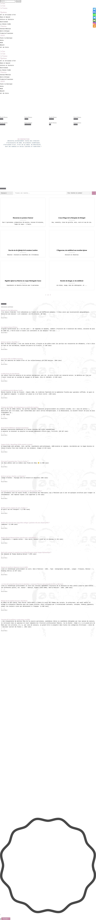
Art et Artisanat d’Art (8, 60)
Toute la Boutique (6, 38)
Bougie (76, 124)
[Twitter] (94, 9)
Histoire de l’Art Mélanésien (9, 284)
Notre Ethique (4, 31)
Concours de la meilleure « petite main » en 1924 (15, 594)
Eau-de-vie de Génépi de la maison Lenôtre (81, 219)
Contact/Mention (5, 28)
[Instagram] (94, 23)
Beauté (2, 45)
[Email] (94, 20)
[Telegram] (94, 17)
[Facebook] (94, 12)
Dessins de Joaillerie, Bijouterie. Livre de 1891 (14, 541)
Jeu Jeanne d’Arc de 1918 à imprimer (12, 333)
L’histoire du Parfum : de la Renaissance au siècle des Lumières (19, 381)
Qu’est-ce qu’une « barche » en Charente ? (13, 450)
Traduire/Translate (6, 33)
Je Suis (2, 3)
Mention (3, 26)
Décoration (28, 124)
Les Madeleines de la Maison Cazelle (12, 364)
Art (50, 124)
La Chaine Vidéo (5, 24)
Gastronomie (4, 21)
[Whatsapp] (94, 14)
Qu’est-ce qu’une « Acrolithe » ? (10, 316)
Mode (1, 42)
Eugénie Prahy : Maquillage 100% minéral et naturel (16, 418)
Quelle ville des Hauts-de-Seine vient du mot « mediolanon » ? (19, 512)
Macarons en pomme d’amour (15, 218)
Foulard (51, 119)
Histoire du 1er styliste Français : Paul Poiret (14, 575)
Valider (5, 676)
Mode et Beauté (5, 17)
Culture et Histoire (7, 19)
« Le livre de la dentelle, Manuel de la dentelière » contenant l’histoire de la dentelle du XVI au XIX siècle (32, 558)
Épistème (3, 12)
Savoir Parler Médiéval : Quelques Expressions (15, 402)
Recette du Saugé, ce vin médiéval (80, 252)
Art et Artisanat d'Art (8, 14)
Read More (4, 292)
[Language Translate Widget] (5, 729)
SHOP (2, 35)
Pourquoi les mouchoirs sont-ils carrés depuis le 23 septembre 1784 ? (21, 465)
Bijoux (26, 119)
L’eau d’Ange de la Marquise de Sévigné (48, 219)
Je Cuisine (3, 8)
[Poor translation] (5, 899)
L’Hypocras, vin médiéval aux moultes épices (15, 253)
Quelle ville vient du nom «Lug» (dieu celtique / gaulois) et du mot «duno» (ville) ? (25, 497)
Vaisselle (2, 124)
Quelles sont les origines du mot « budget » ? (14, 482)
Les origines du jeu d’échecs (9, 301)
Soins (2, 40)
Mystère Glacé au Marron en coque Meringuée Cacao (48, 253)
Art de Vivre (4, 47)
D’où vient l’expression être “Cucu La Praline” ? (15, 435)
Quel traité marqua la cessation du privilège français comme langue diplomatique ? (26, 526)
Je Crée (2, 6)
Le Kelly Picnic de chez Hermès (10, 348)
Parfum (76, 119)
